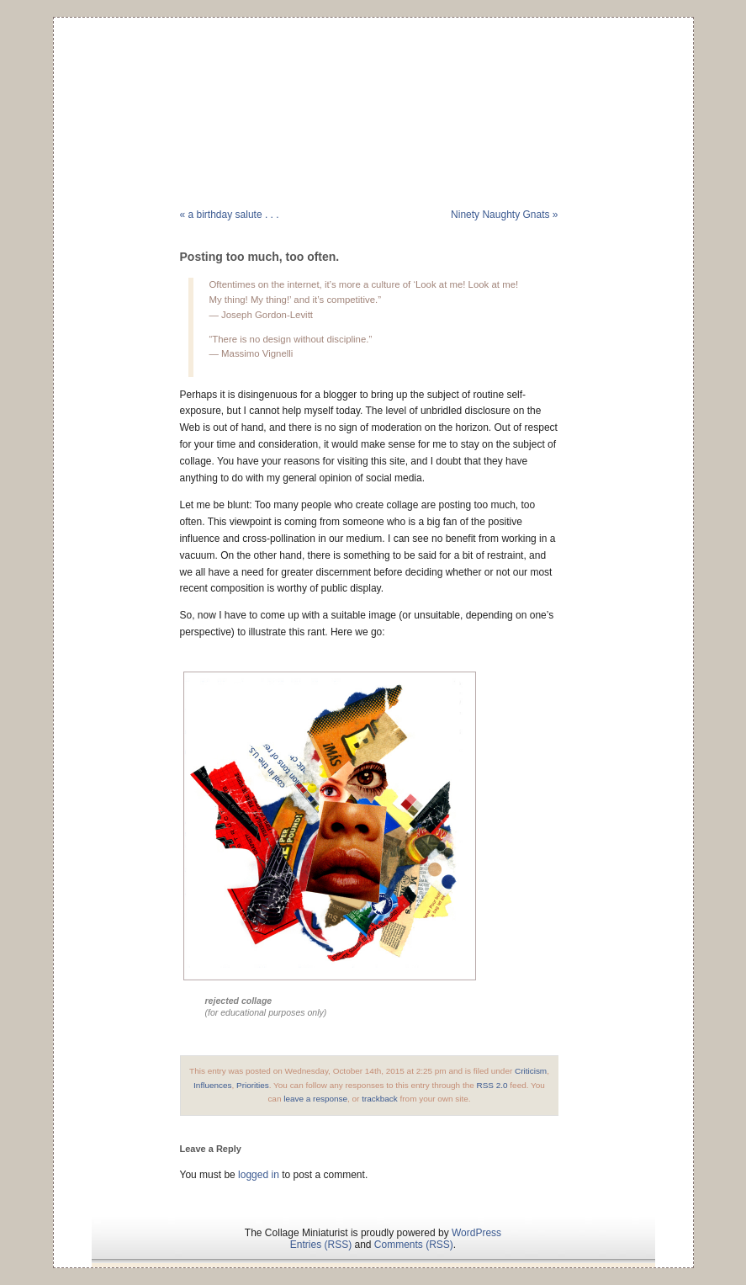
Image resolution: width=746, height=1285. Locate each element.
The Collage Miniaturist (373, 87)
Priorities (252, 1085)
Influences (212, 1085)
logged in (258, 1175)
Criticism (531, 1070)
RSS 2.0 (492, 1085)
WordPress (476, 1233)
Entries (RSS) (321, 1244)
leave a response (315, 1098)
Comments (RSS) (413, 1244)
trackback (380, 1098)
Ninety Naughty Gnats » (504, 214)
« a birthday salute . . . (229, 214)
